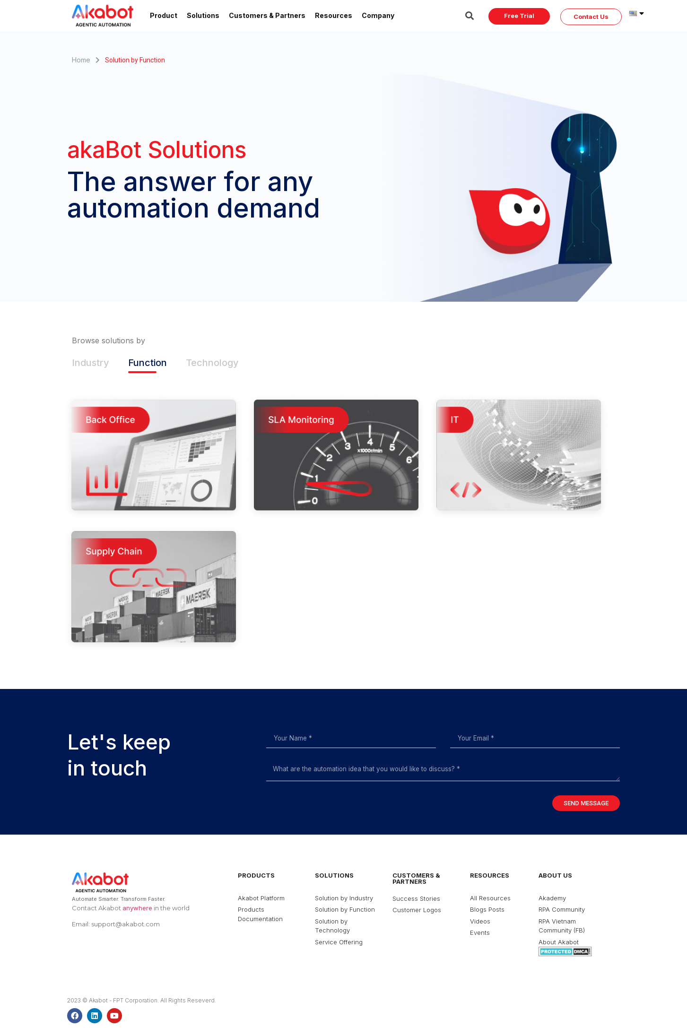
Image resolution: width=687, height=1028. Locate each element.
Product (163, 15)
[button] (519, 16)
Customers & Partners (267, 15)
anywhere (137, 908)
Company (378, 15)
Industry (90, 362)
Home (81, 60)
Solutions (203, 15)
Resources (333, 15)
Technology (212, 362)
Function (147, 362)
